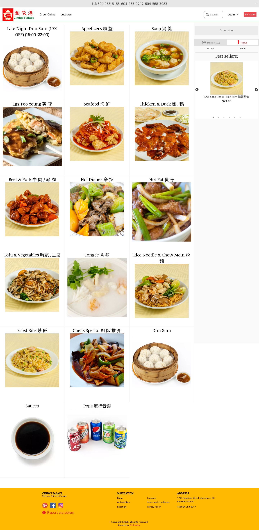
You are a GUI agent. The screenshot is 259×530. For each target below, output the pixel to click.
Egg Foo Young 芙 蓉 (32, 104)
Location (66, 14)
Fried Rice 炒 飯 (32, 330)
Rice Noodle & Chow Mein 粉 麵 (161, 258)
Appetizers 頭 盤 (97, 28)
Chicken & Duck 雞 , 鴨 (162, 104)
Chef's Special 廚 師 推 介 (97, 330)
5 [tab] (235, 117)
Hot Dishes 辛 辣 (97, 179)
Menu (120, 498)
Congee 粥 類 (97, 255)
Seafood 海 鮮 (97, 104)
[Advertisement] (217, 175)
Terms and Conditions (158, 502)
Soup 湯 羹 (162, 28)
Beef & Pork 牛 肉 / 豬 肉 (32, 179)
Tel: (186, 506)
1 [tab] (213, 117)
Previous (197, 90)
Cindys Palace (52, 493)
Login (231, 14)
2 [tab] (218, 117)
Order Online (47, 14)
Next (256, 90)
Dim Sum (161, 330)
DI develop (135, 525)
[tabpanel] (226, 85)
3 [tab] (224, 117)
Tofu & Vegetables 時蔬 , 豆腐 (32, 255)
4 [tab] (229, 117)
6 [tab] (240, 117)
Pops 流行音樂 (97, 406)
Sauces (32, 406)
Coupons (151, 498)
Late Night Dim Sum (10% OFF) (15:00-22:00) (32, 31)
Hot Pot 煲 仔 (161, 179)
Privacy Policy (154, 506)
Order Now (226, 30)
